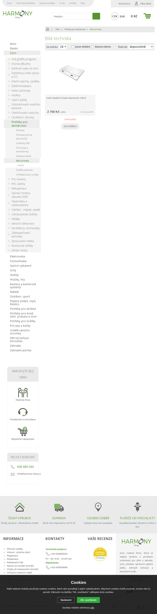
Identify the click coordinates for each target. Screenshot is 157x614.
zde (92, 607)
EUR (122, 16)
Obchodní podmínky (25, 3)
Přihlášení (145, 3)
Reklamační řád (15, 562)
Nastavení (66, 600)
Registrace (124, 3)
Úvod (9, 3)
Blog (83, 3)
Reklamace (12, 559)
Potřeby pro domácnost (75, 29)
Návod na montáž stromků (20, 565)
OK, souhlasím (88, 600)
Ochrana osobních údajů (19, 572)
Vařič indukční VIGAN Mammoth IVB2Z (66, 97)
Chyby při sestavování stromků (22, 569)
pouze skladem (82, 46)
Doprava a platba (47, 3)
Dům (58, 29)
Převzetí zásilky (15, 549)
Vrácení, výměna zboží (18, 552)
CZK (114, 16)
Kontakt (72, 3)
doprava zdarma (103, 46)
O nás (62, 3)
